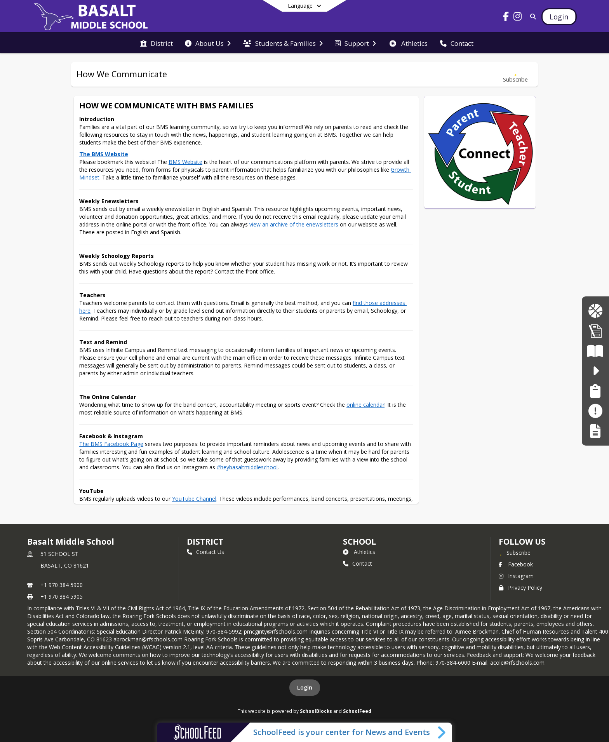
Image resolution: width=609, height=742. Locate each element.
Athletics (359, 552)
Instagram (516, 576)
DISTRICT (205, 541)
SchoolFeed (357, 711)
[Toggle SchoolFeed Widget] (442, 732)
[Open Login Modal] (558, 16)
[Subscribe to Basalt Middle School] (515, 552)
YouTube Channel (194, 498)
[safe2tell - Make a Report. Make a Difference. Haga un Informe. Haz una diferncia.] (595, 370)
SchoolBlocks (316, 711)
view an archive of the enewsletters (293, 224)
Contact (357, 563)
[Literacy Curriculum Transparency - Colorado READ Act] (595, 351)
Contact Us (205, 552)
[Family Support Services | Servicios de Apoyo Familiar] (595, 391)
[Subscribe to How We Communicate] (515, 74)
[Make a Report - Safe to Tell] (595, 410)
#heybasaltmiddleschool (247, 467)
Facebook (516, 564)
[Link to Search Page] (531, 16)
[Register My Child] (595, 431)
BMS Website (185, 161)
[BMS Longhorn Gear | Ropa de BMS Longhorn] (595, 310)
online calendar (365, 404)
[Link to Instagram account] (518, 17)
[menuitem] (156, 43)
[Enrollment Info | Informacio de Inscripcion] (595, 330)
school (359, 541)
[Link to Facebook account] (506, 17)
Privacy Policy (520, 587)
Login (304, 687)
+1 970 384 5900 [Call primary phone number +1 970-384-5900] (61, 585)
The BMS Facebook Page (111, 444)
